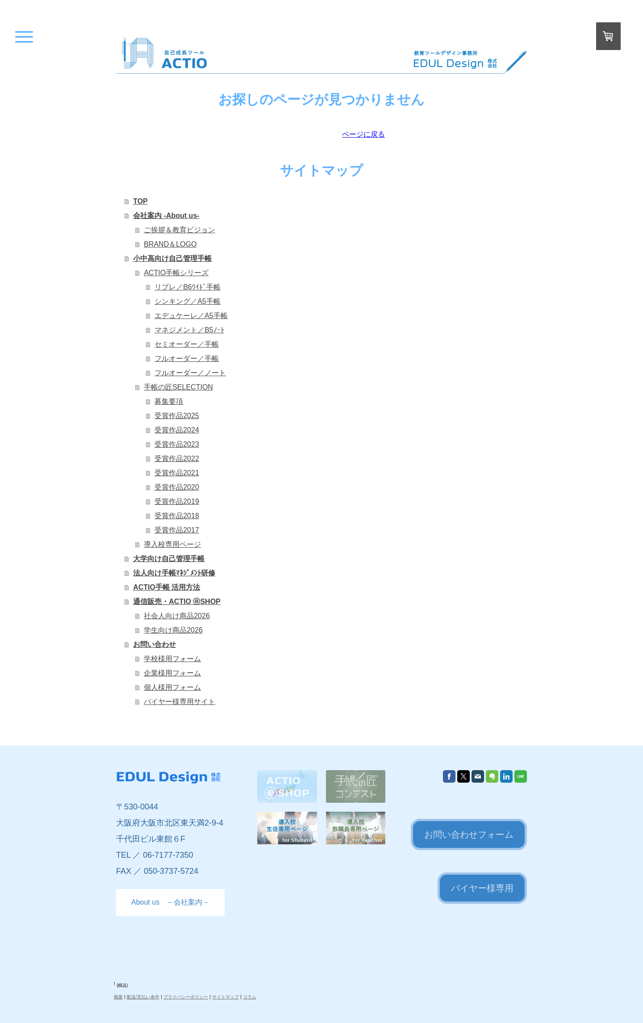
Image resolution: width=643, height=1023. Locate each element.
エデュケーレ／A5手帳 (191, 315)
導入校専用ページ (172, 544)
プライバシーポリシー (185, 997)
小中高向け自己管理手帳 (172, 258)
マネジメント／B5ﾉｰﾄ (189, 330)
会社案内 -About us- (166, 215)
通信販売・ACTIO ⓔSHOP (177, 601)
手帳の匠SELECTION (178, 387)
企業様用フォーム (172, 673)
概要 (118, 997)
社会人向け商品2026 (177, 616)
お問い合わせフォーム (469, 834)
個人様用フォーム (172, 687)
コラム (249, 997)
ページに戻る (363, 134)
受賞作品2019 (176, 501)
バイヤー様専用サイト (179, 701)
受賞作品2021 (176, 473)
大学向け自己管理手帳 (169, 558)
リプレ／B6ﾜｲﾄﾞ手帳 (187, 287)
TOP (140, 201)
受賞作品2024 (176, 430)
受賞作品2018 (176, 516)
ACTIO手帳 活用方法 (166, 587)
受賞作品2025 (176, 415)
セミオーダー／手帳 (186, 344)
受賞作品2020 (176, 487)
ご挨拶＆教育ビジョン (179, 230)
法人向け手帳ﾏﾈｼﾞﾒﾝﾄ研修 (174, 573)
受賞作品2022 (176, 458)
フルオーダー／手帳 (186, 358)
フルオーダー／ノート (190, 373)
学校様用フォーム (172, 658)
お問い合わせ (154, 644)
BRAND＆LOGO (170, 244)
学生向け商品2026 (173, 630)
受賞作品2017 (176, 530)
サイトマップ (225, 997)
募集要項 (168, 401)
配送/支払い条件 (143, 997)
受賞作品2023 (176, 444)
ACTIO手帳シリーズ (176, 273)
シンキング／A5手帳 (187, 301)
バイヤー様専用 (482, 888)
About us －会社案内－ (170, 902)
